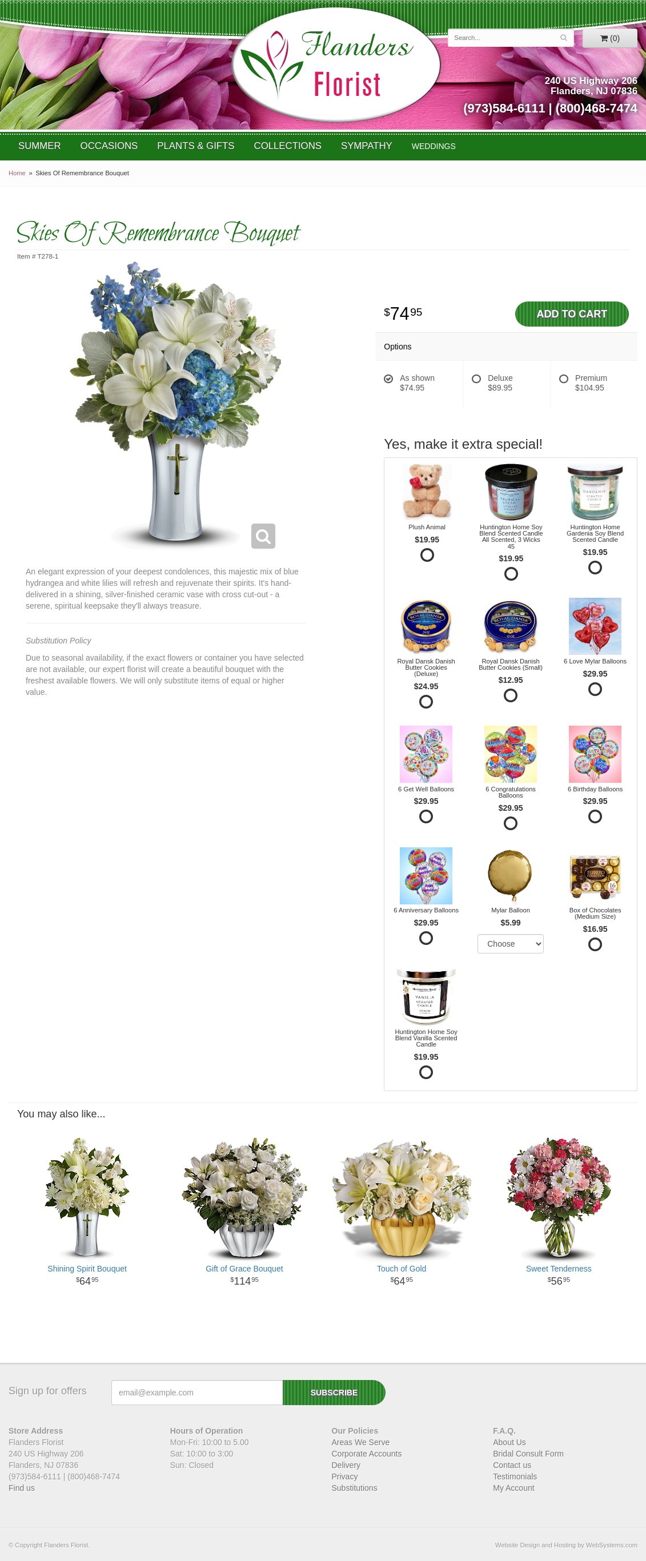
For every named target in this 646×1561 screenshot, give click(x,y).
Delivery (346, 1465)
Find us (22, 1487)
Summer (39, 145)
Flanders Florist (335, 65)
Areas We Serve (361, 1442)
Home (17, 173)
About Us (509, 1442)
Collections (288, 145)
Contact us (512, 1465)
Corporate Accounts (367, 1453)
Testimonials (515, 1476)
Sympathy (366, 145)
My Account (513, 1487)
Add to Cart (571, 314)
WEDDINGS (434, 146)
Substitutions (355, 1487)
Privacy (345, 1476)
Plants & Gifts (195, 145)
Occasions (109, 145)
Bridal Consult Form (528, 1453)
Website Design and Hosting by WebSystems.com (566, 1545)
